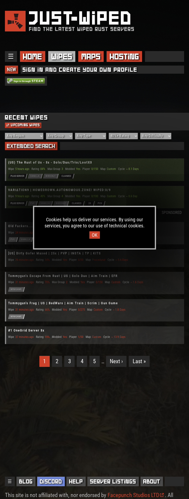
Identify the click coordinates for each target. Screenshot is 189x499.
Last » (139, 361)
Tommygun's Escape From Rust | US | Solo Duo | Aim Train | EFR (63, 276)
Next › (116, 361)
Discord (51, 481)
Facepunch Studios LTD (136, 495)
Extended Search (31, 146)
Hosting (124, 56)
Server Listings (113, 481)
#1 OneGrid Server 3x (26, 330)
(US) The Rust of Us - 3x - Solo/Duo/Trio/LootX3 (50, 162)
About (151, 481)
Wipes (61, 56)
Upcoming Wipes (23, 125)
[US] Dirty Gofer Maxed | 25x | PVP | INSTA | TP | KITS (54, 253)
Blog (26, 481)
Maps (91, 56)
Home (32, 56)
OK (94, 235)
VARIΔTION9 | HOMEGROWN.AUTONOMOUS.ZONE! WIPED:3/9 (59, 190)
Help (76, 481)
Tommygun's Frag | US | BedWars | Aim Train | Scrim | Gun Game (63, 303)
